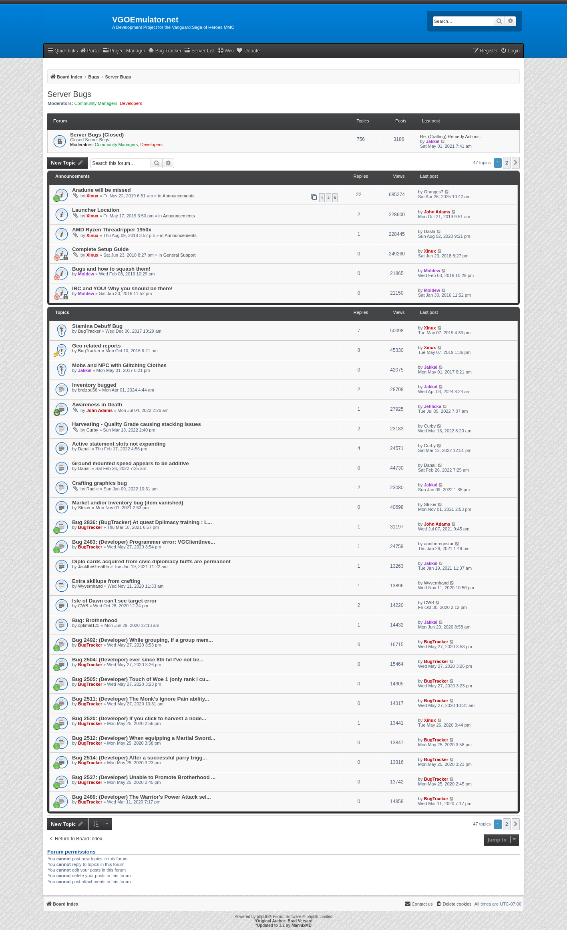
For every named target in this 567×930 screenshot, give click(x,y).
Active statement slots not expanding (119, 444)
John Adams (437, 211)
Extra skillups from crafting (106, 581)
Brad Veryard (300, 921)
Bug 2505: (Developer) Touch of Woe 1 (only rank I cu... (141, 679)
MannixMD (302, 925)
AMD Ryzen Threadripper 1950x (111, 230)
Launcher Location (95, 210)
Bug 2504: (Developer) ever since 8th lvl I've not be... (138, 660)
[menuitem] (510, 51)
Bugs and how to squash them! (111, 269)
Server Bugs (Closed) (97, 135)
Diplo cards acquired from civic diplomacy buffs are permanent (151, 561)
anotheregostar (439, 543)
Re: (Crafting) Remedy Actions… (452, 136)
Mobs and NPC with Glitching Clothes (119, 365)
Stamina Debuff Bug (97, 326)
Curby (92, 430)
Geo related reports (96, 346)
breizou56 (87, 390)
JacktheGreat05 (93, 566)
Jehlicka (432, 406)
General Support (179, 255)
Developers (131, 103)
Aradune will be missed (101, 190)
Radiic (92, 488)
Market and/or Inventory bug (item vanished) (127, 503)
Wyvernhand (90, 586)
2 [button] (506, 162)
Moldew (86, 273)
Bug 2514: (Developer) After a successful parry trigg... (139, 758)
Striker (84, 507)
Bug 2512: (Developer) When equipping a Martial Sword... (143, 738)
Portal (90, 51)
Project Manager (124, 51)
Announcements (179, 195)
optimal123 (89, 625)
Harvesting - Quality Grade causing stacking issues (136, 424)
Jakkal (433, 141)
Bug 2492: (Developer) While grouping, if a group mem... (142, 640)
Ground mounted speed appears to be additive (130, 463)
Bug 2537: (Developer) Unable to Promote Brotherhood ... (143, 777)
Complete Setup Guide (100, 249)
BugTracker (89, 331)
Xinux (92, 195)
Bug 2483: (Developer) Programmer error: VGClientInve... (143, 542)
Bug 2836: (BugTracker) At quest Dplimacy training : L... (142, 522)
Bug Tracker (164, 51)
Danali (84, 448)
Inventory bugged (94, 385)
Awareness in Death (97, 405)
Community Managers (96, 103)
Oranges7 (433, 191)
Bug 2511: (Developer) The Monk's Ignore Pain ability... (140, 699)
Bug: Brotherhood (95, 620)
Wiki (225, 51)
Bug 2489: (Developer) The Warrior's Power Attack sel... (141, 797)
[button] (516, 163)
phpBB (263, 916)
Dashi (429, 231)
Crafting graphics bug (99, 483)
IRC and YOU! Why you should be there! (122, 288)
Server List (199, 51)
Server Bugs (69, 94)
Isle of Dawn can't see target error (114, 601)
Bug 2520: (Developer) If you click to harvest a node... (139, 718)
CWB (83, 605)
